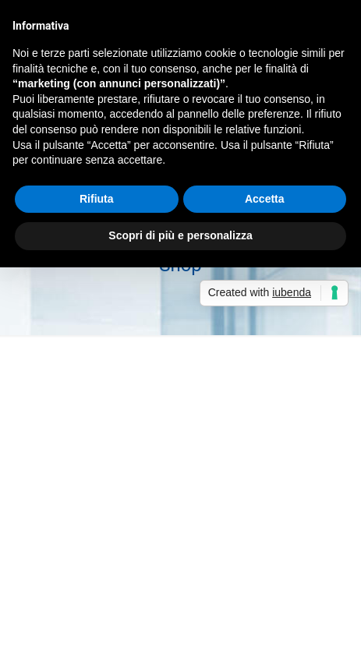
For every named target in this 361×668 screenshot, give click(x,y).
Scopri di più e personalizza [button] (180, 235)
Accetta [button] (265, 199)
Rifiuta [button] (97, 199)
